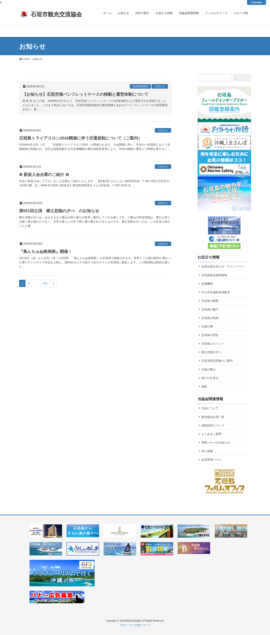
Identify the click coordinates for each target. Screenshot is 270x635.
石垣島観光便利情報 (214, 275)
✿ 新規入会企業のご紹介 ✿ (44, 174)
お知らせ (160, 86)
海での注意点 (210, 378)
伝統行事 (207, 326)
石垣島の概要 (210, 300)
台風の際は (208, 369)
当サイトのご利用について (135, 625)
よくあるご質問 (211, 434)
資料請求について (212, 425)
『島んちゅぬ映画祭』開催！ (45, 251)
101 (45, 283)
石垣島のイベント (212, 343)
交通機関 (207, 283)
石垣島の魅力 (210, 309)
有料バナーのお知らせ (215, 442)
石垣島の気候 (210, 318)
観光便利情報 (140, 86)
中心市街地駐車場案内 (215, 292)
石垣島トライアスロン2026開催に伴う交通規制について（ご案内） (80, 138)
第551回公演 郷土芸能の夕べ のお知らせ (59, 211)
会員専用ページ (211, 459)
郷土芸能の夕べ (211, 352)
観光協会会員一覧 (212, 417)
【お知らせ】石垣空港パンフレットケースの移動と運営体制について (85, 94)
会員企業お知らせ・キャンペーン (222, 266)
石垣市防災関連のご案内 (217, 360)
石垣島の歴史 (210, 335)
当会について (210, 408)
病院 (204, 386)
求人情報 (207, 451)
